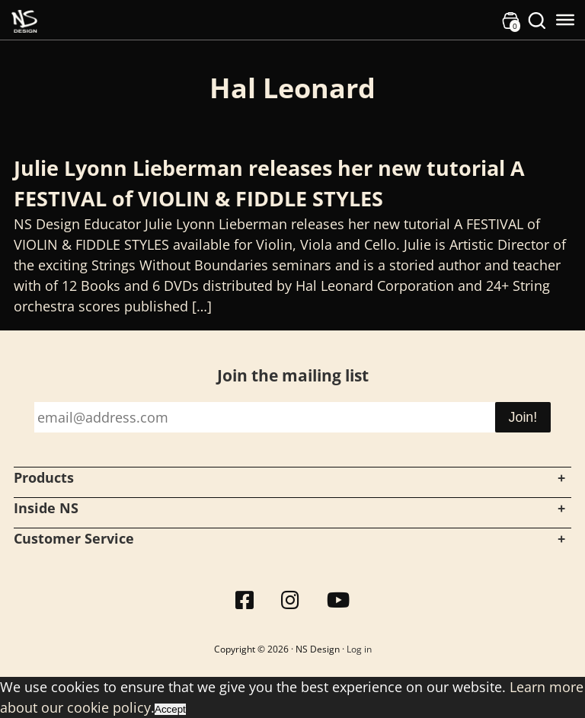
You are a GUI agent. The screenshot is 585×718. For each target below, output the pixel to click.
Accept (170, 709)
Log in (359, 649)
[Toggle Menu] (565, 19)
